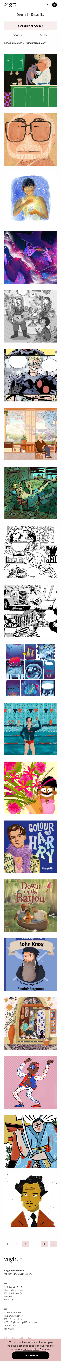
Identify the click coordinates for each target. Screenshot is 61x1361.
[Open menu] (54, 4)
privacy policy (31, 1349)
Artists (43, 34)
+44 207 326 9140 (13, 1286)
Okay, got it (30, 1355)
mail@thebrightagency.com (18, 1273)
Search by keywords (30, 26)
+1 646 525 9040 (12, 1312)
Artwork (17, 34)
